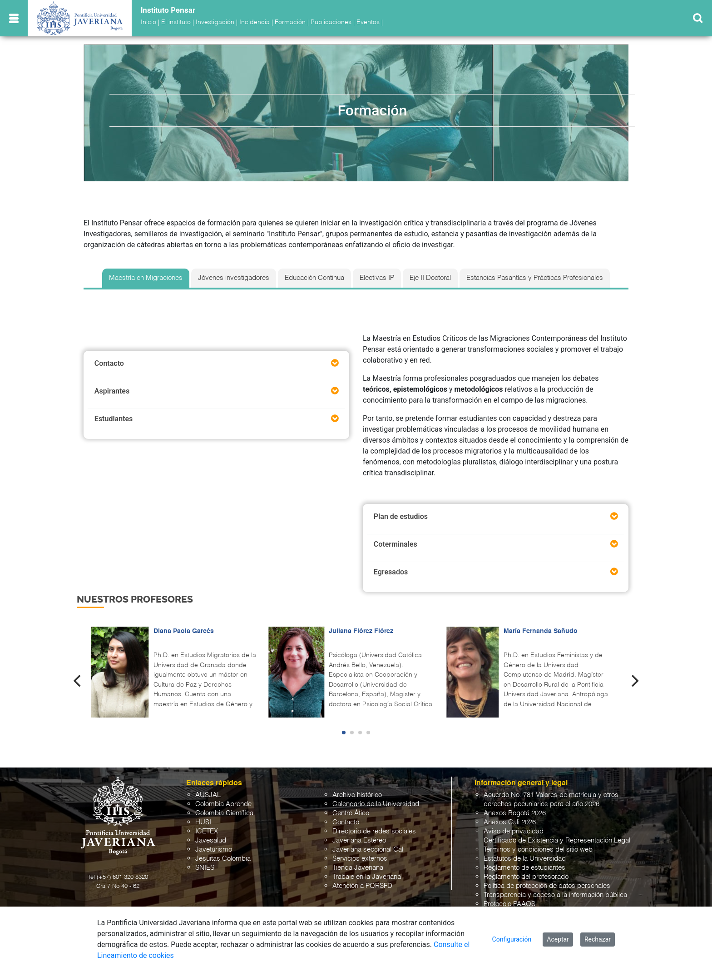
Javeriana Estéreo (359, 840)
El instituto (176, 22)
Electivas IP (377, 278)
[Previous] (78, 681)
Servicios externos (359, 858)
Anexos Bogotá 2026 (515, 813)
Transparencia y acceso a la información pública (555, 895)
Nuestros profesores (135, 599)
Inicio (148, 22)
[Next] (634, 681)
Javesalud (210, 840)
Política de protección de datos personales (547, 885)
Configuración (512, 939)
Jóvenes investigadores (233, 278)
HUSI (203, 822)
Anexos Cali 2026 (510, 822)
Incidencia (254, 22)
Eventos (368, 22)
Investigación (215, 22)
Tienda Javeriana (357, 867)
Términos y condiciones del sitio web (538, 849)
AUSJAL (208, 795)
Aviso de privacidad (514, 831)
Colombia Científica (224, 813)
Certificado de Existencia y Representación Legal (557, 840)
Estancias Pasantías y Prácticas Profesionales (534, 278)
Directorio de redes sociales (374, 831)
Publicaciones (331, 22)
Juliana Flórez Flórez (361, 631)
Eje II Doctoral (430, 278)
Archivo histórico (357, 795)
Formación (290, 22)
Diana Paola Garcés (183, 631)
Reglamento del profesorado (526, 876)
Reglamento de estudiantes (524, 867)
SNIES (204, 867)
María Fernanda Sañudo (541, 631)
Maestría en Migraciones (146, 278)
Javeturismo (213, 849)
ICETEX (206, 831)
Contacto (345, 822)
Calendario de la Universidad (375, 804)
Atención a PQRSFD (362, 885)
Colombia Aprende (223, 804)
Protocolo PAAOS (509, 904)
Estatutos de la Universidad (525, 858)
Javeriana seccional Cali (368, 849)
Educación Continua (314, 278)
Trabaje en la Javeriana (366, 876)
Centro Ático (350, 813)
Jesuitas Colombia (223, 858)
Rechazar (597, 939)
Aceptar (558, 939)
